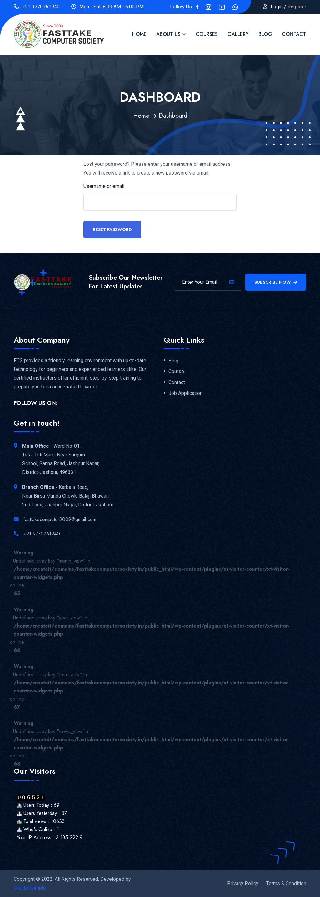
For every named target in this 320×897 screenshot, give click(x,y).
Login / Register (288, 7)
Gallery (238, 34)
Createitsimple (30, 887)
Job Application (185, 393)
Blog (265, 34)
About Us (168, 34)
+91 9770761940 (41, 7)
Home (139, 34)
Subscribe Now (275, 282)
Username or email (103, 186)
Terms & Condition (286, 883)
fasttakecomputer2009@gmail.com (59, 519)
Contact (294, 34)
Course (176, 371)
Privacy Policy (242, 883)
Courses (207, 34)
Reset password (112, 229)
